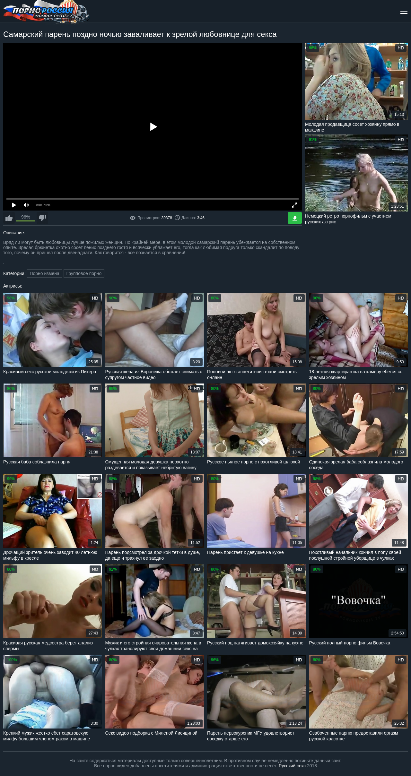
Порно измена (44, 273)
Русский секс (292, 765)
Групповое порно (84, 273)
